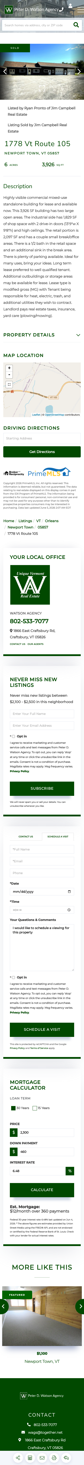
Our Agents (36, 644)
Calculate (42, 1190)
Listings (25, 521)
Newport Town (20, 527)
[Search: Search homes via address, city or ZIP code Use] (42, 25)
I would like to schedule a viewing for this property (42, 947)
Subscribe (42, 788)
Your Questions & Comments (33, 920)
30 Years (20, 1108)
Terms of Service (39, 1048)
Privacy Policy (19, 771)
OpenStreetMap (54, 414)
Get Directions (42, 452)
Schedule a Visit (57, 836)
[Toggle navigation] (80, 9)
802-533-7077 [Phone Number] (61, 9)
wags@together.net (41, 1436)
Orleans (52, 521)
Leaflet (36, 414)
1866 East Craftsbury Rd (41, 1447)
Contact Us (17, 644)
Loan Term (20, 1098)
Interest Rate (22, 1162)
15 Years (41, 1108)
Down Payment (23, 1143)
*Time (14, 902)
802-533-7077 (29, 621)
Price (15, 1124)
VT (38, 521)
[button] (76, 25)
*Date (14, 884)
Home (8, 521)
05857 (43, 527)
